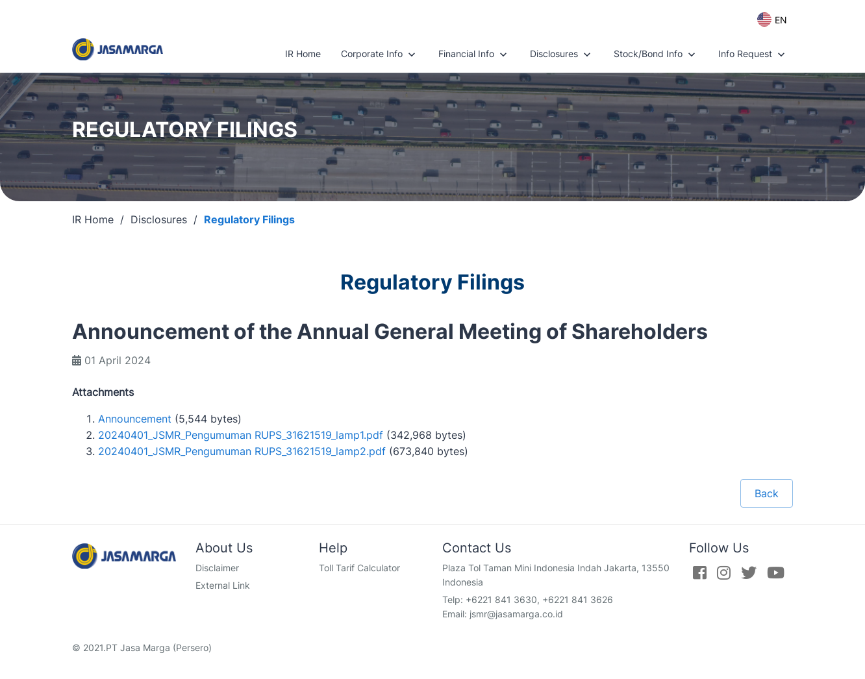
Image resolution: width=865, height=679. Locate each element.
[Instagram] (723, 572)
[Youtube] (775, 572)
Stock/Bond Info (656, 54)
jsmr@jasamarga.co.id (516, 613)
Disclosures (562, 54)
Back (767, 493)
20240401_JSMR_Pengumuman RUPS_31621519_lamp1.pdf (240, 434)
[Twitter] (748, 572)
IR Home (303, 53)
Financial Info (474, 54)
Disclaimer (217, 567)
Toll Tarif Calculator (359, 567)
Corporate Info (379, 54)
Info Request (753, 54)
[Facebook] (699, 572)
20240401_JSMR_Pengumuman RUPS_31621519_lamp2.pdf (242, 451)
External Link (222, 585)
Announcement (134, 418)
